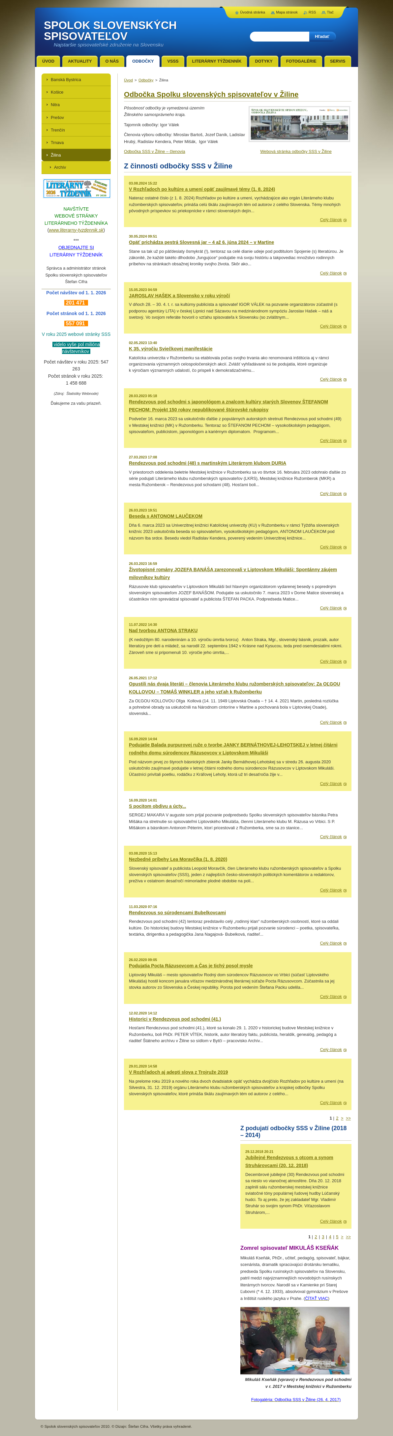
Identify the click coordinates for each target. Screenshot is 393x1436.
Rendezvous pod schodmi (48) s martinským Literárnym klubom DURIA (207, 463)
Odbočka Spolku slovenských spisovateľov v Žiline (211, 94)
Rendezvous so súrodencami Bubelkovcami (177, 912)
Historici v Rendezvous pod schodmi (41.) (175, 1019)
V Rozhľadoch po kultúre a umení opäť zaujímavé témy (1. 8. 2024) (202, 189)
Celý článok (331, 219)
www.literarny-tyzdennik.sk (76, 230)
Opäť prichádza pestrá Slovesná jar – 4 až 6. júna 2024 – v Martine (201, 242)
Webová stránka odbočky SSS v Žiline (296, 151)
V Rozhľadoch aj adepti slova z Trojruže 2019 (178, 1072)
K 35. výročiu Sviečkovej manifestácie (171, 348)
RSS (312, 12)
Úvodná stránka (252, 12)
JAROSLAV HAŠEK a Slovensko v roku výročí (179, 295)
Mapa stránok (287, 12)
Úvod (128, 80)
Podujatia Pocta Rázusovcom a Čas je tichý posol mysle (191, 965)
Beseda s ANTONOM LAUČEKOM (165, 516)
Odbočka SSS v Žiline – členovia (154, 151)
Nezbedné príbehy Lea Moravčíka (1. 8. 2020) (178, 859)
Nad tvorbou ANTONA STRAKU (163, 630)
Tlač (330, 12)
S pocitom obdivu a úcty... (157, 806)
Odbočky (145, 80)
